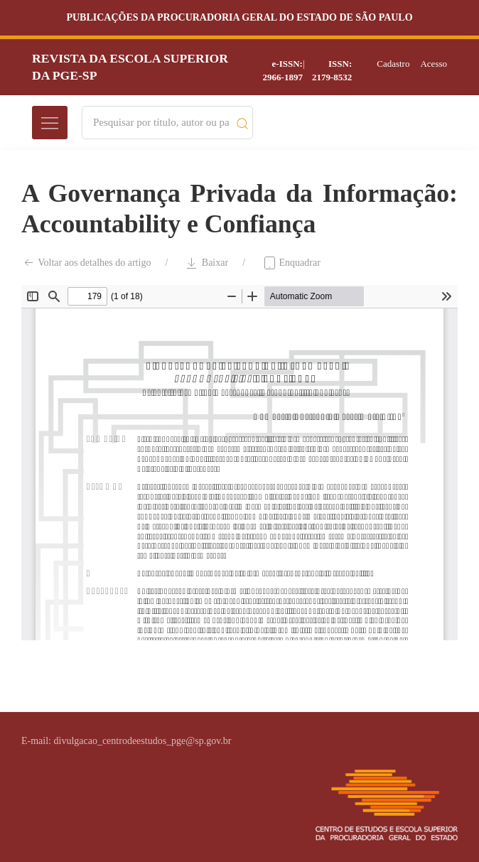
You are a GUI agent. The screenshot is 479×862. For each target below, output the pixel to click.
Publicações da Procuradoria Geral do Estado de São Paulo (239, 17)
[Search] (161, 122)
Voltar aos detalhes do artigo (86, 263)
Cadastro (393, 63)
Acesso (433, 63)
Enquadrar (291, 263)
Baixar (206, 263)
